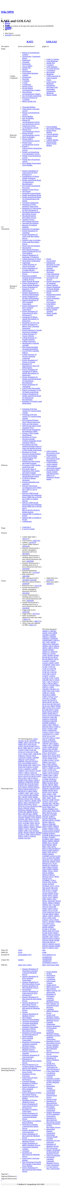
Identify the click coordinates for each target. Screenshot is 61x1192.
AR (38, 742)
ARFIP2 (53, 642)
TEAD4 (45, 893)
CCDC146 (52, 668)
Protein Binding (27, 116)
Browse (7, 23)
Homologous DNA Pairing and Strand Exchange (31, 462)
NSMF (51, 800)
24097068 (25, 576)
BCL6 (56, 657)
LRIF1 (27, 793)
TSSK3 (44, 910)
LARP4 (29, 791)
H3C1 (39, 776)
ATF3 (25, 744)
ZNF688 (57, 946)
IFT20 (29, 784)
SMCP (44, 867)
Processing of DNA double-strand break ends (31, 466)
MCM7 (55, 783)
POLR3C (45, 817)
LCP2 (54, 770)
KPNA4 (31, 787)
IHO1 (49, 755)
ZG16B (44, 933)
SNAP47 (55, 867)
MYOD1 (37, 799)
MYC (32, 799)
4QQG (29, 965)
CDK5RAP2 (37, 754)
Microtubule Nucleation (50, 271)
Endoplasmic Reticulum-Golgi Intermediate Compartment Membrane (52, 89)
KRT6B (50, 766)
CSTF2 (27, 759)
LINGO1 (56, 773)
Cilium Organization (53, 1155)
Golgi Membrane (52, 61)
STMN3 (26, 821)
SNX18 (44, 873)
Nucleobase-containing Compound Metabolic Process (52, 1160)
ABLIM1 (53, 631)
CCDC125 (21, 752)
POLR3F (27, 808)
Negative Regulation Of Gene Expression (30, 1131)
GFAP (44, 736)
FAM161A (29, 767)
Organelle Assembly (53, 1078)
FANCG (45, 725)
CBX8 (26, 750)
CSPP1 (44, 697)
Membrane (50, 74)
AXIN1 (20, 746)
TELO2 (37, 823)
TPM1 (44, 899)
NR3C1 (20, 802)
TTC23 (50, 910)
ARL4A (56, 646)
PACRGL (56, 803)
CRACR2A (46, 695)
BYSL (56, 659)
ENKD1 (55, 712)
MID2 (56, 785)
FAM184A (45, 721)
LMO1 (50, 775)
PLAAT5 (54, 813)
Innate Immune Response (30, 281)
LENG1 (45, 772)
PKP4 (48, 813)
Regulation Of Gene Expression (29, 1075)
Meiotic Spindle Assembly (51, 310)
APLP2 (31, 742)
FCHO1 (35, 767)
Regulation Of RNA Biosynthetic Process (29, 1030)
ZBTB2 (32, 832)
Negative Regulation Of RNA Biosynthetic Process (31, 983)
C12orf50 (45, 661)
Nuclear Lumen (27, 86)
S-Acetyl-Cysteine (28, 529)
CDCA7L (55, 682)
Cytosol (24, 83)
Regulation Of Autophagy (30, 229)
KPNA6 (21, 789)
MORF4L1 (56, 787)
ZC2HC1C (21, 834)
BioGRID (8, 35)
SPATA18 (45, 875)
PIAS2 (44, 807)
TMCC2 (26, 825)
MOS (58, 788)
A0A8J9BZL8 (47, 963)
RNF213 (57, 848)
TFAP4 (44, 895)
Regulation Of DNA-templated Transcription (30, 205)
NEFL (44, 798)
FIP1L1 (51, 727)
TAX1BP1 (26, 823)
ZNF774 (45, 948)
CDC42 (25, 754)
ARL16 (51, 646)
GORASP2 (46, 742)
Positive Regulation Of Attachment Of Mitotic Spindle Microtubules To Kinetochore (30, 372)
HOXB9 (45, 751)
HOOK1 (36, 782)
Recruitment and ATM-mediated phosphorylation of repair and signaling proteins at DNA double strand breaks (32, 447)
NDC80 (55, 792)
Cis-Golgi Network (52, 68)
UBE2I (56, 914)
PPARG (32, 808)
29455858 (30, 561)
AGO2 (35, 739)
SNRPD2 (28, 817)
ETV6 (38, 765)
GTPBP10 (55, 745)
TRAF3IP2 (51, 901)
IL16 (58, 755)
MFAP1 (50, 785)
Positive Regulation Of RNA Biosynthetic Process (31, 1093)
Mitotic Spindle (51, 95)
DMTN (52, 706)
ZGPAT (50, 933)
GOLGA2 (51, 41)
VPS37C (45, 922)
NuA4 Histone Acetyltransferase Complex (31, 93)
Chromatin (25, 62)
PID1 (53, 807)
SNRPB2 (55, 869)
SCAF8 (57, 856)
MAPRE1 (35, 795)
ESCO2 (44, 715)
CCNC (51, 678)
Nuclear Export (51, 1099)
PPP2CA (52, 820)
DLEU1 (32, 759)
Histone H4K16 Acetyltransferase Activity (31, 140)
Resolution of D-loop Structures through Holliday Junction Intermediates (31, 454)
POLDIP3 (53, 815)
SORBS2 (51, 873)
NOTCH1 (45, 800)
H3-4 (35, 776)
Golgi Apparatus (51, 67)
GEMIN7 (21, 771)
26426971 (49, 584)
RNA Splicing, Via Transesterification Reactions (52, 1005)
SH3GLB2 (45, 862)
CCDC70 (53, 674)
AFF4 (50, 633)
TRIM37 (21, 829)
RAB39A (52, 833)
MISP (44, 787)
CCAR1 (45, 667)
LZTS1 (36, 793)
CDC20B (45, 680)
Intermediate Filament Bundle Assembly (52, 1136)
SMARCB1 (46, 865)
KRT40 (26, 789)
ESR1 (30, 765)
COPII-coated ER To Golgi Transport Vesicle (53, 78)
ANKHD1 (52, 637)
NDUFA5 (45, 796)
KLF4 (20, 787)
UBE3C (50, 916)
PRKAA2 (45, 824)
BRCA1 (30, 748)
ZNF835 (51, 948)
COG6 (57, 691)
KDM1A (45, 762)
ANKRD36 (54, 638)
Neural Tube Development (31, 246)
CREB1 (29, 757)
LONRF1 (21, 793)
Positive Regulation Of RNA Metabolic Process (31, 1140)
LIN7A (50, 773)
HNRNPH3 (29, 782)
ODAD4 (45, 803)
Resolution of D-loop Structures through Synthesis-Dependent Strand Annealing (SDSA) (31, 440)
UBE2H (51, 914)
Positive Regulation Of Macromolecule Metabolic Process (31, 1136)
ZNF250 (57, 935)
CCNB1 (35, 752)
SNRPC (45, 871)
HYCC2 (56, 751)
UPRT (26, 831)
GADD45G (27, 769)
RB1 (24, 812)
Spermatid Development (30, 223)
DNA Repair (26, 191)
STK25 (53, 880)
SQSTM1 (21, 819)
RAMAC (45, 837)
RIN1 (49, 847)
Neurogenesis (26, 248)
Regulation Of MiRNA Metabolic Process (30, 1084)
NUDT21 (45, 802)
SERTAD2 (31, 816)
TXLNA (57, 912)
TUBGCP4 (50, 912)
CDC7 (44, 682)
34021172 (25, 539)
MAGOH (45, 781)
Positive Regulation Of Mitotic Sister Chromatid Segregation (30, 326)
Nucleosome (26, 64)
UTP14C (45, 920)
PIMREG (51, 809)
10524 (20, 950)
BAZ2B (45, 657)
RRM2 (35, 814)
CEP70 (33, 756)
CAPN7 (56, 663)
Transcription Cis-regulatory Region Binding (31, 1122)
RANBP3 (52, 837)
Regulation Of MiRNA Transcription (30, 1110)
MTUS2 (27, 799)
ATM (29, 744)
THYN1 (45, 897)
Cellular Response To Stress (31, 259)
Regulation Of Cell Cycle (30, 323)
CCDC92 (52, 676)
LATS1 (44, 770)
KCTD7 (24, 786)
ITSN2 (55, 758)
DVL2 (54, 708)
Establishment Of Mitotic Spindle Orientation (30, 177)
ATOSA (56, 648)
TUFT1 (26, 829)
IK (33, 784)
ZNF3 (51, 937)
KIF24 (36, 786)
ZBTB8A (39, 832)
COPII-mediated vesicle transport (51, 463)
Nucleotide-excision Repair (31, 193)
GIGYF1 (32, 771)
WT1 (44, 923)
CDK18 (49, 683)
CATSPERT (46, 665)
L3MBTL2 (51, 768)
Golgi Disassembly (52, 308)
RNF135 (45, 848)
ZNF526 (33, 836)
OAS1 (56, 802)
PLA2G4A (26, 806)
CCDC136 (29, 752)
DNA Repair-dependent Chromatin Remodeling (30, 348)
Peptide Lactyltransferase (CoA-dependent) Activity (31, 153)
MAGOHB (52, 781)
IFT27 (54, 753)
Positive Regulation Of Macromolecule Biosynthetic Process (32, 1169)
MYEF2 (45, 792)
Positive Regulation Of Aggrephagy (30, 385)
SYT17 (52, 886)
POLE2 (20, 808)
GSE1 (50, 745)
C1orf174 (37, 748)
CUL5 (56, 697)
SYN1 (20, 823)
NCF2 (50, 792)
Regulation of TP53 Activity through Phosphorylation (31, 475)
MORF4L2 (46, 788)
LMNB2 (45, 775)
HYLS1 (44, 753)
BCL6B (44, 659)
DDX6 (44, 702)
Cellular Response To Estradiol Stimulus (29, 338)
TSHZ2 (44, 908)
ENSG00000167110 (49, 955)
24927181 (36, 540)
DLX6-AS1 (46, 706)
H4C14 (30, 778)
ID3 (25, 784)
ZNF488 (56, 940)
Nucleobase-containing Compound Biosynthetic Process (30, 1126)
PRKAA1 (51, 822)
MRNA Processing (52, 987)
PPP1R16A (22, 810)
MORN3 (53, 788)
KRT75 (44, 768)
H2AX (26, 776)
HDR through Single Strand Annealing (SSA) (31, 427)
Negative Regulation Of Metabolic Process (30, 1015)
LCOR (50, 770)
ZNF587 (57, 944)
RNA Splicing (51, 988)
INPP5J (44, 757)
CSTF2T (50, 697)
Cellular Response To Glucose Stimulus (29, 335)
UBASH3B (33, 829)
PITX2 (20, 806)
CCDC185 (45, 672)
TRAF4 (58, 901)
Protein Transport (52, 285)
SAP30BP (45, 856)
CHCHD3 (52, 689)
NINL (39, 801)
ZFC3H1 (53, 929)
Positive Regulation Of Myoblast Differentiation (30, 297)
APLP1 (26, 742)
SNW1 (55, 871)
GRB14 (44, 745)
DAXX (44, 700)
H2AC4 (20, 776)
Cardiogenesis (27, 521)
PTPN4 (34, 810)
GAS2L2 (45, 732)
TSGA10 (45, 907)
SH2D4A (57, 860)
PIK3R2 (45, 809)
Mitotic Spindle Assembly (51, 314)
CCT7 (20, 754)
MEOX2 (21, 799)
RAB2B (56, 832)
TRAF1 (44, 901)
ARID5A (45, 646)
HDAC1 (31, 780)
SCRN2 (24, 816)
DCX (55, 700)
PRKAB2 (52, 824)
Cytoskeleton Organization (50, 1074)
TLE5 (50, 897)
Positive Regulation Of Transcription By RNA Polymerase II (30, 313)
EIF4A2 (50, 712)
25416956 (8, 28)
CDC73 (49, 682)
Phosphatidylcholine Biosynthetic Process (29, 217)
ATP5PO (51, 650)
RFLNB (25, 814)
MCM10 (50, 783)
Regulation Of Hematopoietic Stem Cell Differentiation (30, 366)
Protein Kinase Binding (51, 131)
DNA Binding (27, 1018)
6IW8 (49, 965)
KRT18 (54, 764)
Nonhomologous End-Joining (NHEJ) (29, 458)
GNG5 (57, 738)
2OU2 (25, 965)
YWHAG (35, 831)
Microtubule (50, 72)
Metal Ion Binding (28, 137)
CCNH (56, 678)
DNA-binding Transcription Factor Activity (31, 1071)
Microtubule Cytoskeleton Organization (50, 1108)
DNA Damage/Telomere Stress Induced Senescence (31, 421)
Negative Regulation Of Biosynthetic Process (30, 1003)
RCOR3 (55, 843)
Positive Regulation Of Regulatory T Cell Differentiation (30, 289)
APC (43, 642)
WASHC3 (51, 922)
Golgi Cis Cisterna (52, 59)
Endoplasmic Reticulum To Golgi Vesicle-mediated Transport (53, 265)
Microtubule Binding (53, 128)
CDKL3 (55, 683)
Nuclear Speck (51, 985)
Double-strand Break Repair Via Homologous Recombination (31, 182)
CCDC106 (32, 750)
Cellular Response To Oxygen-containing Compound (29, 356)
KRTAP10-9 (22, 791)
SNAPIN (21, 817)
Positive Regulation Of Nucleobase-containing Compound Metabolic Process (30, 1116)
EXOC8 (50, 715)
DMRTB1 (21, 761)
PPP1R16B (52, 818)
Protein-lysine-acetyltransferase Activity (30, 143)
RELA (20, 814)
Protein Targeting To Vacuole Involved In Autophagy (32, 331)
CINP (44, 691)
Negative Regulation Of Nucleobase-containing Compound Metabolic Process (30, 971)
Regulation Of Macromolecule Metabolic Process (31, 1154)
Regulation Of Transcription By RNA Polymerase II (31, 209)
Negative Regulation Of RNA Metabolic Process (30, 987)
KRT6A (44, 766)
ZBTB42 (51, 927)
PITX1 (44, 811)
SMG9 (49, 867)
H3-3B (31, 776)
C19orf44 (52, 661)
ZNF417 (38, 834)
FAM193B (53, 721)
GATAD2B (46, 734)
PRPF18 (45, 826)
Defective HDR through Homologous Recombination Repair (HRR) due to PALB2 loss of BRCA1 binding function (32, 497)
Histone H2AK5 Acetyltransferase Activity (31, 134)
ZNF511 (21, 836)
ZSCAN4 (27, 838)
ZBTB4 (44, 927)
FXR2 (44, 730)
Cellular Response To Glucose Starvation (29, 265)
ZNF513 (27, 836)
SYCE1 (36, 821)
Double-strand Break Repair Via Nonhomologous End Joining (31, 199)
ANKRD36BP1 (47, 640)
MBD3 (44, 783)
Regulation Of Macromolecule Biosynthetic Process (32, 1061)
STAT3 (20, 821)
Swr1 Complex (27, 66)
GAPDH (34, 769)
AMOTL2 (45, 637)
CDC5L (57, 680)
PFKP (26, 804)
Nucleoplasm (26, 71)
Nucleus (25, 69)
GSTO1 (20, 774)
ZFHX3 (44, 931)
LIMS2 (44, 773)
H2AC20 (38, 774)
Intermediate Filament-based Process (51, 1095)
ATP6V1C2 (46, 652)
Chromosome (26, 77)
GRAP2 (55, 743)
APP (35, 742)
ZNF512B (45, 942)
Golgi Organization (52, 274)
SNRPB (49, 869)
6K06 (57, 965)
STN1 (49, 882)
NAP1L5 (21, 801)
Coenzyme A (26, 527)
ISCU (58, 757)
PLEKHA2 (46, 815)
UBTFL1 (57, 916)
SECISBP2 (56, 858)
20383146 (25, 546)
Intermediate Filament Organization (50, 1131)
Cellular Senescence (29, 341)
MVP (55, 790)
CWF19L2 (45, 698)
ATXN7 (53, 653)
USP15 (49, 918)
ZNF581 (51, 944)
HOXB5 (55, 749)
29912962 (25, 554)
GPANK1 (53, 742)
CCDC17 (53, 670)
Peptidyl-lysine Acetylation (31, 240)
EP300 (20, 765)
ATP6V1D (53, 652)
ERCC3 (55, 713)
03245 (20, 952)
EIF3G (44, 712)
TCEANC (54, 890)
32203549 (32, 580)
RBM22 (45, 841)
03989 (44, 952)
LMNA (34, 791)
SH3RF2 (53, 862)
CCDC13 (45, 668)
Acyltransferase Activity (30, 128)
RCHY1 (35, 812)
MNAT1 (49, 787)
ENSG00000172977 (25, 955)
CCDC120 (51, 667)
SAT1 (20, 816)
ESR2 (34, 765)
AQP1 (48, 642)
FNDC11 (57, 727)
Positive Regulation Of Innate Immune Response (30, 284)
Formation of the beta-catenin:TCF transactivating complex (31, 411)
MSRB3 (45, 790)
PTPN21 (51, 830)
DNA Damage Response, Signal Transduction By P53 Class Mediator (31, 251)
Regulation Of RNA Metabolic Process (29, 1048)
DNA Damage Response (30, 221)
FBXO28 (45, 727)
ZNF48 (50, 940)
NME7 (49, 798)
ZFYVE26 (55, 931)
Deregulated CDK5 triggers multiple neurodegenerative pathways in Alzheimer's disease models (53, 474)
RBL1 (52, 839)
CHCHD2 (45, 689)
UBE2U (45, 916)
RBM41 (45, 843)
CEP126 (28, 756)
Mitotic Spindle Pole (29, 101)
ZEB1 (28, 834)
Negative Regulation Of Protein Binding (53, 288)
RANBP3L (46, 839)
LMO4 (49, 777)
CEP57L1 (45, 687)
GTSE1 (32, 774)
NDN (54, 794)
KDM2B (31, 786)
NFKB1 (34, 801)
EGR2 (56, 710)
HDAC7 (37, 780)
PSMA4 (50, 828)
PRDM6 (29, 810)
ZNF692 (21, 838)
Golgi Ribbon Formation (51, 305)
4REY (44, 965)
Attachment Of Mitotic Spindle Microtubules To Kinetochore (30, 319)
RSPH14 (56, 850)
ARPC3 (50, 648)
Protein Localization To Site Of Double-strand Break (31, 391)
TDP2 (55, 892)
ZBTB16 (52, 925)
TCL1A (49, 892)
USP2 (54, 918)
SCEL (44, 858)
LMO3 (44, 777)
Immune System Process (30, 189)
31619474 (32, 542)
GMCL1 (21, 772)
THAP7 (55, 895)
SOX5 (33, 817)
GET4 (27, 771)
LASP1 (57, 768)
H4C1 (25, 778)
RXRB (44, 854)
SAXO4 (52, 856)
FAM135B (21, 767)
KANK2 (45, 760)
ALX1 (27, 741)
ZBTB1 (20, 832)
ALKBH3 (52, 635)
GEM (57, 734)
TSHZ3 (50, 908)
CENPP (51, 685)
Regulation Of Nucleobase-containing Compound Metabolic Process (31, 1044)
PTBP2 (56, 828)
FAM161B (53, 719)
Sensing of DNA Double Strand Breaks (30, 434)
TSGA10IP (52, 907)
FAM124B (53, 717)
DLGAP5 (57, 704)
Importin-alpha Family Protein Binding (51, 143)
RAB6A (51, 835)
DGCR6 (55, 702)
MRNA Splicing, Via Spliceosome (53, 991)
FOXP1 (50, 728)
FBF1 (50, 725)
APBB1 (20, 742)
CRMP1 (53, 695)
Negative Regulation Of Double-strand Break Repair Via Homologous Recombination (31, 396)
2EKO (20, 965)
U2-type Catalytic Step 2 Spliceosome (53, 1167)
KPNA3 (25, 787)
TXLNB (45, 914)
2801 (44, 950)
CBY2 (57, 665)
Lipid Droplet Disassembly (31, 388)
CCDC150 (45, 670)
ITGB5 (44, 758)
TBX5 (32, 823)
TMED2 (55, 897)
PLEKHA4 (34, 806)
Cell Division (50, 296)
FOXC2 (45, 728)
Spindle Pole (26, 68)
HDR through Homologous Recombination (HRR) (31, 430)
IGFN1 (44, 755)
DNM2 (58, 706)
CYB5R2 (53, 698)
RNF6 (50, 850)
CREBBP (35, 757)
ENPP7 (44, 713)
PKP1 (58, 811)
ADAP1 (45, 633)
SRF (26, 819)
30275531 (35, 614)
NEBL (51, 796)
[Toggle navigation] (2, 18)
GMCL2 (27, 772)
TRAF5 (44, 903)
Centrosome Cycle (52, 276)
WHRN (58, 922)
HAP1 (26, 780)
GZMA (44, 747)
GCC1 (52, 734)
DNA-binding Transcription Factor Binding (31, 164)
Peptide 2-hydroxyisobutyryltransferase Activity (32, 148)
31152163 (35, 572)
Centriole (49, 1077)
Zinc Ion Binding (28, 118)
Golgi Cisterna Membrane (51, 82)
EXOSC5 (57, 715)
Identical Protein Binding (30, 1019)
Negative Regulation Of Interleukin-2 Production (30, 256)
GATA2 (56, 732)
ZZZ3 (56, 948)
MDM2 (35, 797)
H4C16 (35, 778)
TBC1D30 (54, 888)
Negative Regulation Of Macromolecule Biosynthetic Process (32, 999)
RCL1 (50, 843)
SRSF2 (30, 819)
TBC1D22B (46, 888)
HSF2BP (21, 784)
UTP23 (51, 920)
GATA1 (51, 732)
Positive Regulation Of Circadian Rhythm (30, 269)
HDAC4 (45, 749)
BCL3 (37, 746)
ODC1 (26, 802)
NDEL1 (49, 794)
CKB (48, 691)
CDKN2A (21, 756)
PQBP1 (57, 820)
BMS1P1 (51, 659)
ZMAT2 (45, 935)
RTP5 (49, 852)
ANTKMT (32, 741)
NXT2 (51, 802)
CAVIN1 (21, 750)
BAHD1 (50, 655)
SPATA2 (38, 817)
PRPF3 (50, 826)
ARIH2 (20, 744)
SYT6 (57, 886)
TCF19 (44, 892)
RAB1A (57, 830)
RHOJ (55, 845)
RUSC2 (54, 852)
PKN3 (54, 811)
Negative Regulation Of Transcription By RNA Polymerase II (30, 172)
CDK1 (30, 754)
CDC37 (51, 680)
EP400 (25, 765)
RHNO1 (49, 845)
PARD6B (45, 805)
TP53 (37, 825)
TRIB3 (20, 827)
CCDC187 (53, 672)
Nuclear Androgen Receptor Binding (52, 1046)
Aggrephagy (26, 263)
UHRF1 (20, 831)
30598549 (25, 584)
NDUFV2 (28, 801)
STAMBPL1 (46, 880)
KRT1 (49, 764)
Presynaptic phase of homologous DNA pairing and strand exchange (31, 471)
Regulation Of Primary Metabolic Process (30, 1101)
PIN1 (56, 809)
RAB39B (45, 835)
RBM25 (50, 841)
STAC (50, 878)
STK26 (44, 882)
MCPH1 (25, 797)
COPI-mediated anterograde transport (53, 467)
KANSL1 (51, 760)
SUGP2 (44, 884)
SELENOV (46, 860)
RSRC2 (44, 852)
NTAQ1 (57, 800)
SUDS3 (54, 882)
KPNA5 (36, 787)
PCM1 (37, 802)
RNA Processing (51, 1148)
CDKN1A (45, 685)
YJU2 (30, 831)
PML (40, 806)
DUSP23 (35, 761)
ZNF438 (45, 940)
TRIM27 (32, 827)
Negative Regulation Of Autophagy (53, 282)
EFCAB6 (45, 710)
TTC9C (55, 910)
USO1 (44, 918)
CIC (57, 689)
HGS (50, 749)
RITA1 (53, 847)
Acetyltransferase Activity (31, 124)
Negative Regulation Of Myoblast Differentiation (30, 293)
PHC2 (30, 804)
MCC (20, 797)
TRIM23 (26, 827)
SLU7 (50, 863)
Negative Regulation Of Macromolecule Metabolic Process (31, 1008)
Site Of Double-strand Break (31, 96)
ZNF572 (45, 944)
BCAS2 (50, 657)
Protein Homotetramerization (53, 293)
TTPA (44, 912)
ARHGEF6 (55, 644)
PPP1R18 (45, 820)
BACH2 (26, 746)
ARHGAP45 (46, 644)
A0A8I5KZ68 (47, 959)
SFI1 (51, 860)
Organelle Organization (50, 1023)
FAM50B (45, 723)
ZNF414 (51, 938)
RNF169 (51, 848)
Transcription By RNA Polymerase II (29, 1078)
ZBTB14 (27, 832)
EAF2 (58, 708)
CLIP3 (52, 691)
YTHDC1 (45, 925)
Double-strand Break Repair (31, 195)
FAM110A (45, 717)
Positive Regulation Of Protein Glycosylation (53, 300)
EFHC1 (51, 710)
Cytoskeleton (26, 84)
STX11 (31, 821)
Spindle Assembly (52, 291)
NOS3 (54, 798)
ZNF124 (51, 935)
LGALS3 (51, 772)
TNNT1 (32, 825)
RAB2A (50, 832)
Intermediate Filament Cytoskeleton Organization (50, 1089)
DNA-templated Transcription (27, 1039)
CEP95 (51, 687)
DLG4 (44, 704)
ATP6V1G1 (46, 653)
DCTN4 (50, 700)
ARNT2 (45, 648)
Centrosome (50, 977)
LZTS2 (20, 795)
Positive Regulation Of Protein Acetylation (30, 361)
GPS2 (51, 743)
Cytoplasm (25, 81)
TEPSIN (51, 893)
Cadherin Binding (52, 140)
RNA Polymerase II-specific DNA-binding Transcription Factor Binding (31, 1164)
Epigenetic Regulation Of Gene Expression (30, 1056)
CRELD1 (21, 759)
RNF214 (45, 850)
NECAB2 (57, 796)
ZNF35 (56, 937)
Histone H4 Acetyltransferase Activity (31, 121)
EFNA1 (34, 763)
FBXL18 (55, 725)
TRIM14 (51, 903)
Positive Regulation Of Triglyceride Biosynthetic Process (30, 236)
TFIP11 (20, 825)
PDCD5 (20, 804)
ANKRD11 (46, 638)
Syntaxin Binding (52, 134)
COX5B (52, 693)
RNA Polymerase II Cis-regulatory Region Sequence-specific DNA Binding (32, 1066)
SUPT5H (51, 884)
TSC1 (50, 905)
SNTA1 (50, 871)
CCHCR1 (45, 678)
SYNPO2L (46, 886)
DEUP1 (49, 702)
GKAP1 (38, 771)
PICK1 (35, 804)
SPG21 (51, 877)
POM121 (52, 817)
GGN (53, 736)
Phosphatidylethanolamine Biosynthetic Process (31, 213)
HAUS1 (55, 747)
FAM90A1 (52, 723)
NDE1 (44, 794)
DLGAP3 (50, 704)
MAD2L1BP (27, 795)
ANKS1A (56, 640)
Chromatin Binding (28, 107)
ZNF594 (45, 946)
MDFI (30, 797)
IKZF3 (36, 784)
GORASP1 (51, 740)
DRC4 (44, 708)
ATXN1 (34, 744)
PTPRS (20, 812)
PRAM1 (45, 822)
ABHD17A (46, 631)
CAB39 (50, 663)
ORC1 (50, 803)
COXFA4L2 (22, 757)
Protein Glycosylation (51, 260)
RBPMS (29, 812)
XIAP (48, 923)
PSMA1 (45, 828)
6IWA (53, 965)
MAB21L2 (53, 779)
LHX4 (57, 772)
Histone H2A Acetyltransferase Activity (31, 130)
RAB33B (45, 833)
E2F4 (24, 763)
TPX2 (54, 899)
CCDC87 (45, 676)
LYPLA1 (55, 777)
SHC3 (58, 862)
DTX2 (49, 708)
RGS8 (44, 845)
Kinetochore (26, 60)
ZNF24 (32, 834)
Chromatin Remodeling (30, 1023)
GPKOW (45, 743)
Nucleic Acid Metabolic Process (52, 1016)
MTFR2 (51, 790)
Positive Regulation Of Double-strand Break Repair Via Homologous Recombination (31, 380)
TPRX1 (49, 899)
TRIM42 (45, 905)
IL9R (20, 786)
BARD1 (32, 746)
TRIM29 (38, 827)
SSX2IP (36, 819)
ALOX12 (21, 741)
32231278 (37, 585)
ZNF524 (52, 942)
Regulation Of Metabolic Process (52, 1145)
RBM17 (57, 839)
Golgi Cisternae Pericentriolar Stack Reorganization (53, 453)
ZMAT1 (55, 933)
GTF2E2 (26, 774)
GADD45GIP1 (52, 730)
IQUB (54, 757)
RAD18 (57, 835)
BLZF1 (20, 748)
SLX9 (55, 863)
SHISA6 (38, 816)
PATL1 (51, 805)
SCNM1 (49, 858)
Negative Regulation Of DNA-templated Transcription (30, 302)
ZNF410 (45, 938)
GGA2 (49, 736)
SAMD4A (50, 854)
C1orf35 (45, 663)
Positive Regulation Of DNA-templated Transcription (30, 307)
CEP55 (57, 685)
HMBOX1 (21, 782)
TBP (43, 890)
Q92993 (21, 960)
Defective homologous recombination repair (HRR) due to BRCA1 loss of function (31, 488)
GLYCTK (45, 738)
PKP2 (44, 813)
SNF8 (44, 869)
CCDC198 (45, 674)
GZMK (50, 747)
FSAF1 (20, 769)
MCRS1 (45, 785)
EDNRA (29, 763)
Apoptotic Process (28, 219)
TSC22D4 (56, 905)
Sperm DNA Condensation (31, 261)
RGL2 (31, 814)
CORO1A (45, 693)
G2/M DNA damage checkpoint (29, 479)
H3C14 (20, 778)
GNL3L (44, 740)
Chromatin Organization (30, 203)
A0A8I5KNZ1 (47, 957)
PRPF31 (56, 826)
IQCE (50, 757)
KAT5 (30, 41)
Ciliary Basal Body (52, 1071)
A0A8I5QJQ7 (47, 961)
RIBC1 (44, 847)
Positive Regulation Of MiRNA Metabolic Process (31, 1144)
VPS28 (56, 920)
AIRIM (54, 633)
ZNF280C (45, 937)
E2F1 (20, 763)
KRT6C (56, 766)
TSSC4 (55, 908)
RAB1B (45, 832)
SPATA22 (45, 877)
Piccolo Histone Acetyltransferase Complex (31, 89)
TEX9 (56, 893)
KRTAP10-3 (33, 789)
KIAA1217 (52, 762)
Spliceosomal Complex (50, 982)
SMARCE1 (54, 865)
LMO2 (55, 775)
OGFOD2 (31, 802)
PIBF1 (49, 807)
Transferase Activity (29, 126)
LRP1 (32, 793)
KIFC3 (44, 764)
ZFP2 (50, 931)
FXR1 (55, 728)
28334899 (25, 580)
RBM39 (56, 841)
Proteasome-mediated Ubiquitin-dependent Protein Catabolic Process (31, 277)
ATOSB (44, 650)
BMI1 (25, 748)
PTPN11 (45, 830)
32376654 (49, 580)
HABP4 (20, 780)
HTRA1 (51, 751)
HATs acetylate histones (30, 424)
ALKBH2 (45, 635)
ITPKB (49, 758)
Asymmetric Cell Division (52, 278)
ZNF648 (51, 946)
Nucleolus (25, 79)
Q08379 (55, 963)
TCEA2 (48, 890)
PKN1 (49, 811)
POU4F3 (45, 818)
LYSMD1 (45, 779)
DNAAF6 (28, 761)
